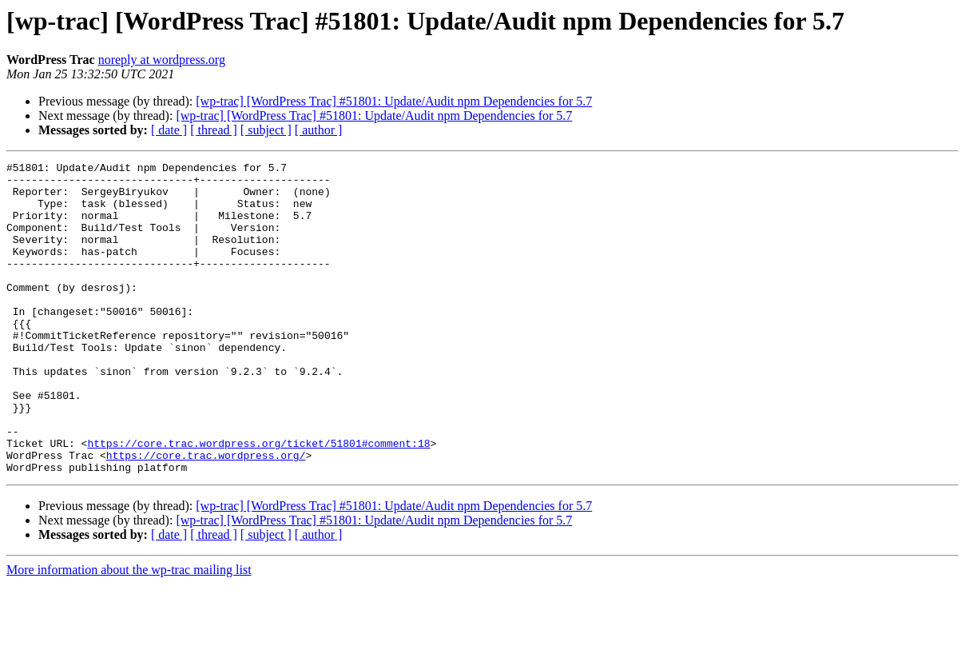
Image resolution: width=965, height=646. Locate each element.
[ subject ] (266, 130)
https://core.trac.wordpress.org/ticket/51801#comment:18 (258, 500)
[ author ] (319, 130)
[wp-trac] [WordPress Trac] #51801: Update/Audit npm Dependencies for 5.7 (394, 101)
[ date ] (169, 130)
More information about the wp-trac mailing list (129, 632)
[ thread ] (213, 130)
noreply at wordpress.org (161, 59)
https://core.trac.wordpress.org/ (206, 515)
